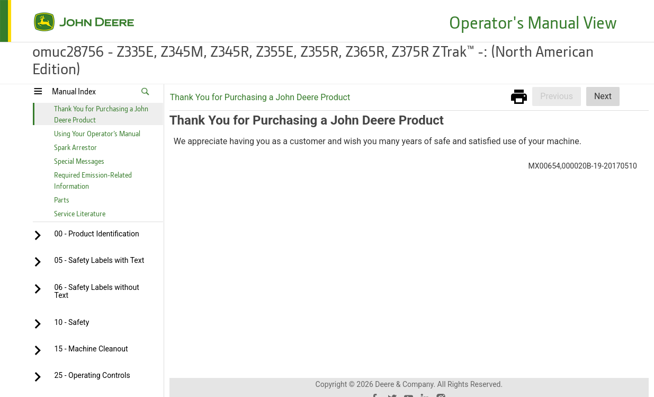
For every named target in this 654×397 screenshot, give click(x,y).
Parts (61, 199)
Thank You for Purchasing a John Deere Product (260, 97)
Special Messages (79, 160)
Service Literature (79, 213)
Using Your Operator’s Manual (97, 133)
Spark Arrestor (75, 147)
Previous (556, 96)
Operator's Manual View (533, 22)
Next (603, 96)
